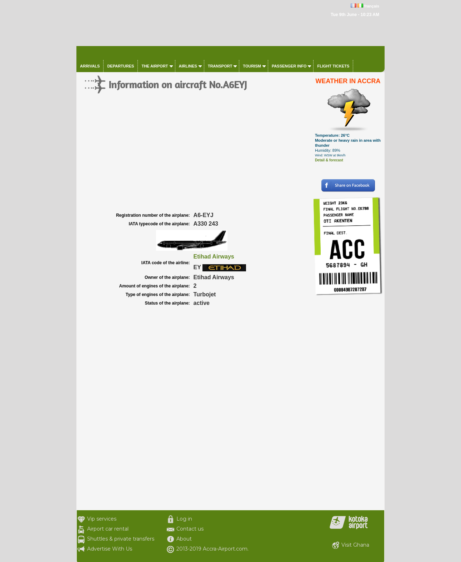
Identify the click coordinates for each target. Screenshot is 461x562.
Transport (220, 66)
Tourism (252, 66)
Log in (184, 519)
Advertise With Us (109, 549)
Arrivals (90, 66)
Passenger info (289, 66)
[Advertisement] (194, 157)
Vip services (101, 519)
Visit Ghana (355, 545)
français (371, 6)
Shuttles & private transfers (120, 539)
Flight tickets (333, 66)
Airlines (188, 66)
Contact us (190, 529)
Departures (120, 66)
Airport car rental (108, 529)
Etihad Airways (214, 257)
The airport (154, 66)
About (184, 539)
